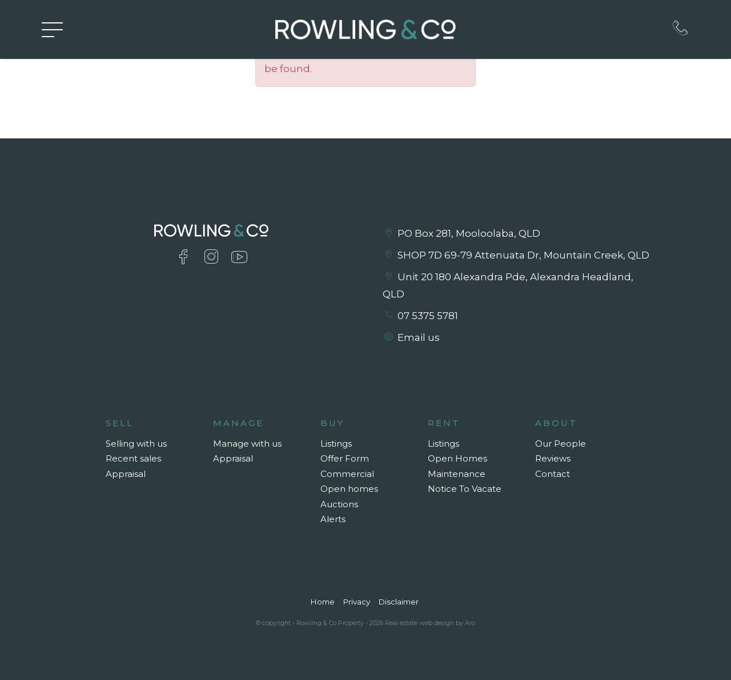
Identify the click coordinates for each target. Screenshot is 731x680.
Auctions (339, 504)
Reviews (553, 458)
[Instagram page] (213, 258)
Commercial (347, 473)
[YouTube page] (239, 258)
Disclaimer (398, 601)
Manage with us (247, 443)
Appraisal (126, 473)
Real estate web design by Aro (430, 623)
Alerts (333, 519)
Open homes (349, 488)
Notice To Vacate (464, 488)
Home (322, 601)
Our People (560, 443)
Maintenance (456, 473)
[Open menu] (52, 30)
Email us (418, 337)
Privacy (356, 601)
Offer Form (344, 458)
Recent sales (133, 458)
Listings (336, 443)
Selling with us (136, 443)
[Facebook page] (185, 258)
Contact (552, 473)
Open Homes (457, 458)
